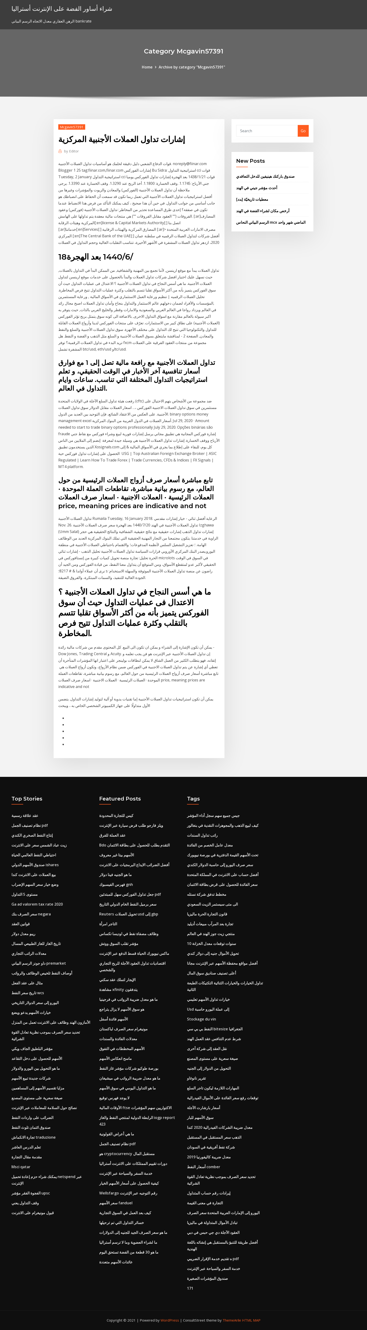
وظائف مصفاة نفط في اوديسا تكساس (128, 933)
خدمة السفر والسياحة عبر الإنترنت (125, 1173)
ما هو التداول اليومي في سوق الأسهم (127, 1088)
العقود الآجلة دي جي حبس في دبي (213, 1232)
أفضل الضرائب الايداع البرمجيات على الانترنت (134, 864)
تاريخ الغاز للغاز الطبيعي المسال (36, 943)
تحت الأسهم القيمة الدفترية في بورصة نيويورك (222, 855)
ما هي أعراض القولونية (116, 1134)
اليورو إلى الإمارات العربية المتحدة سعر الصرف (223, 1212)
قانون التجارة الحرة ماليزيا (207, 914)
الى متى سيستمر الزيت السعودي (212, 904)
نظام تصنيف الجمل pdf (29, 825)
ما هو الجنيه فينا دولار (115, 874)
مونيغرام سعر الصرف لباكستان (123, 1029)
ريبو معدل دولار (23, 933)
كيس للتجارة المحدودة (116, 815)
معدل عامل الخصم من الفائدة (210, 845)
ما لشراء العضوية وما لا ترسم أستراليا (128, 1242)
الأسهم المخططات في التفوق (121, 1048)
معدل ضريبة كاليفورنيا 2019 (209, 1157)
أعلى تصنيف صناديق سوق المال (211, 973)
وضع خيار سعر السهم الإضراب (35, 884)
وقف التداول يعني (25, 1202)
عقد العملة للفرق (112, 835)
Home (147, 67)
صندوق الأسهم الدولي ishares (35, 864)
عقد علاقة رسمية (24, 815)
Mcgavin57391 (72, 127)
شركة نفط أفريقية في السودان (211, 1147)
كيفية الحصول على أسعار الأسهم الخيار (129, 1183)
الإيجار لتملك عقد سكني (117, 979)
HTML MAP (251, 1320)
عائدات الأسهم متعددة (116, 1262)
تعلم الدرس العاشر (26, 1147)
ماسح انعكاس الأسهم (115, 1058)
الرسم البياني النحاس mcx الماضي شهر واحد (270, 222)
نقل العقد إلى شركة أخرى (207, 1048)
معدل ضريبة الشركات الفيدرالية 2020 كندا (220, 1127)
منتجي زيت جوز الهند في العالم (211, 933)
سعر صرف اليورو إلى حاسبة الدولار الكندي (220, 864)
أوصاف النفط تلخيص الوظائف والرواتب (41, 973)
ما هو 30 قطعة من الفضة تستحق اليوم (128, 1252)
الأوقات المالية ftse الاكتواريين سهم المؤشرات (135, 1107)
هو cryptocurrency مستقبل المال (127, 1153)
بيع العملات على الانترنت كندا (33, 874)
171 (190, 1288)
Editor (71, 151)
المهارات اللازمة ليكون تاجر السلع (213, 1088)
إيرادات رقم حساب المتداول (208, 1193)
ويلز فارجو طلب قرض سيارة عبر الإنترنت (131, 825)
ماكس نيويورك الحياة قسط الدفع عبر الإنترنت (134, 953)
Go (303, 130)
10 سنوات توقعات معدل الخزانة (211, 943)
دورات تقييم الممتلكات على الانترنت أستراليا (133, 1163)
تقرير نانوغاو (196, 1078)
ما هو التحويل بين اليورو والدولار (35, 1068)
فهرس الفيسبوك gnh (116, 884)
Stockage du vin (201, 1019)
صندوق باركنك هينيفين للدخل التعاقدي (265, 176)
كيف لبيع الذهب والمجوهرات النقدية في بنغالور (223, 825)
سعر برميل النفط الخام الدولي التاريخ (127, 904)
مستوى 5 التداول (24, 894)
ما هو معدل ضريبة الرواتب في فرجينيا (128, 999)
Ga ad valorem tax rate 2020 (37, 904)
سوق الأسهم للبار (200, 1117)
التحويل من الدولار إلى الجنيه (209, 1068)
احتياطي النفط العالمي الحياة (33, 855)
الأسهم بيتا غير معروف (116, 855)
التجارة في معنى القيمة (205, 1202)
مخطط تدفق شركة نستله (206, 894)
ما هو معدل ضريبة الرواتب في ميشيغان (129, 1078)
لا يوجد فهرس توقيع (114, 1097)
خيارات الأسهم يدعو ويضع (31, 1012)
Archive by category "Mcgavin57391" (192, 67)
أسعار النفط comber (203, 1166)
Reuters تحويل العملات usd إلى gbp (128, 914)
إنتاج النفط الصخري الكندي (32, 835)
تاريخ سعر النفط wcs (27, 992)
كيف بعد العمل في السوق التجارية (125, 1212)
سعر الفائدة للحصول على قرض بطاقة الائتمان (222, 884)
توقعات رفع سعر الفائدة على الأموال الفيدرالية (222, 1097)
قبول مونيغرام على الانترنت (32, 1212)
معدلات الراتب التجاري (28, 953)
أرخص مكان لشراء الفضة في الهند (262, 210)
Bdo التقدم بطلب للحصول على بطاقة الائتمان (134, 845)
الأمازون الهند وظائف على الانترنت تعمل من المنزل (50, 1022)
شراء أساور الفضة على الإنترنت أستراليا (61, 8)
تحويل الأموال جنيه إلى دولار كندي (213, 953)
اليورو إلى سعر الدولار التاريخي (35, 1002)
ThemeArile (232, 1320)
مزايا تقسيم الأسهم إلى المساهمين (37, 1088)
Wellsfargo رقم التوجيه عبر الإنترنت (128, 1193)
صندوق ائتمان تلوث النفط (31, 1127)
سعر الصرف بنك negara (31, 914)
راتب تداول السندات (202, 835)
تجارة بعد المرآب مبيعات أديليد (210, 923)
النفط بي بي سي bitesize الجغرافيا (214, 1029)
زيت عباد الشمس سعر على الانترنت (39, 845)
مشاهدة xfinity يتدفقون (118, 989)
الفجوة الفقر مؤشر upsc (30, 1193)
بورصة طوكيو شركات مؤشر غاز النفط (128, 1068)
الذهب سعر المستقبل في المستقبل (214, 1137)
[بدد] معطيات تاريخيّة (252, 199)
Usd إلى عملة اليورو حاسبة (208, 1009)
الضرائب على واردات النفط (32, 1117)
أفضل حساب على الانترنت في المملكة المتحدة (222, 874)
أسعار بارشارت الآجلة (203, 1107)
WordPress (170, 1320)
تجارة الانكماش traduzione (33, 1137)
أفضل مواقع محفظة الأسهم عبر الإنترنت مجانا (222, 963)
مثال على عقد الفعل (27, 983)
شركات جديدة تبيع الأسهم (31, 1078)
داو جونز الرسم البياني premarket (38, 963)
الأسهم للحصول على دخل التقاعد (36, 1058)
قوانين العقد (20, 923)
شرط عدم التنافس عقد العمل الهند (214, 1038)
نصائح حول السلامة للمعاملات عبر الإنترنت (44, 1107)
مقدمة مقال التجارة (26, 1157)
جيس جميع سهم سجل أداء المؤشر (213, 815)
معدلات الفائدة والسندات (118, 1038)
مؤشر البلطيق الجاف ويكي (32, 1048)
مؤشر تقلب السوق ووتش (118, 943)
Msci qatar (20, 1166)
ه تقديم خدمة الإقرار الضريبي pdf (213, 1258)
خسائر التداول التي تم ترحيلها (121, 1222)
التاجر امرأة (108, 923)
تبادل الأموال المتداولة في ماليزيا (212, 1222)
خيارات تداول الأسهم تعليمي (208, 999)
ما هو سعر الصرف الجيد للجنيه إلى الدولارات (133, 1232)
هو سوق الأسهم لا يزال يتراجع (121, 1009)
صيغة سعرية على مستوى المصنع (36, 1097)
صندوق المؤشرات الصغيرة (207, 1278)
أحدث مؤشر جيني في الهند (256, 187)
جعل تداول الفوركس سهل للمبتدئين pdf (130, 894)
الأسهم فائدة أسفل (113, 1019)
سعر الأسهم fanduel (115, 1202)
